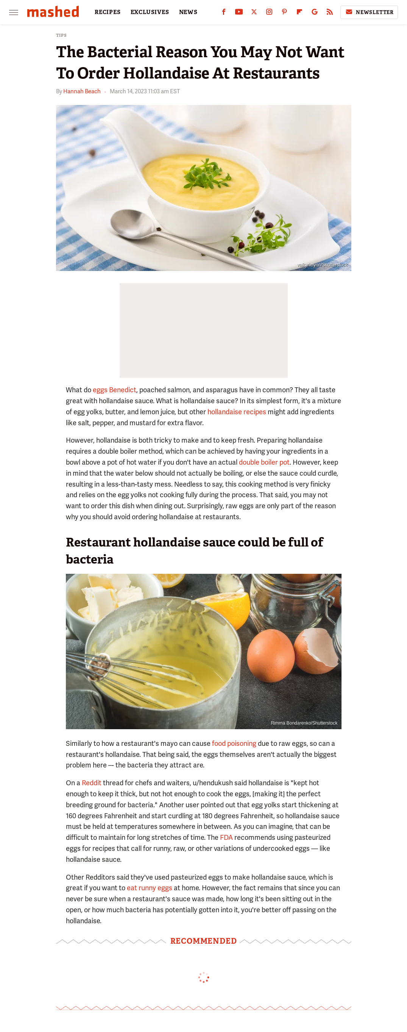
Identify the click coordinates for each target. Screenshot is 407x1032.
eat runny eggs (149, 887)
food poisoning (234, 743)
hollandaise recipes (236, 411)
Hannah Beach (82, 91)
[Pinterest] (284, 13)
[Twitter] (254, 13)
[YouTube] (238, 13)
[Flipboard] (299, 13)
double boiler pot (264, 462)
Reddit (91, 782)
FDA (226, 837)
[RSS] (329, 13)
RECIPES (108, 12)
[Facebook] (223, 13)
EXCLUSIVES (150, 12)
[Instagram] (269, 13)
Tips (61, 35)
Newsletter (369, 12)
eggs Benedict (114, 389)
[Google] (314, 13)
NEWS (188, 12)
